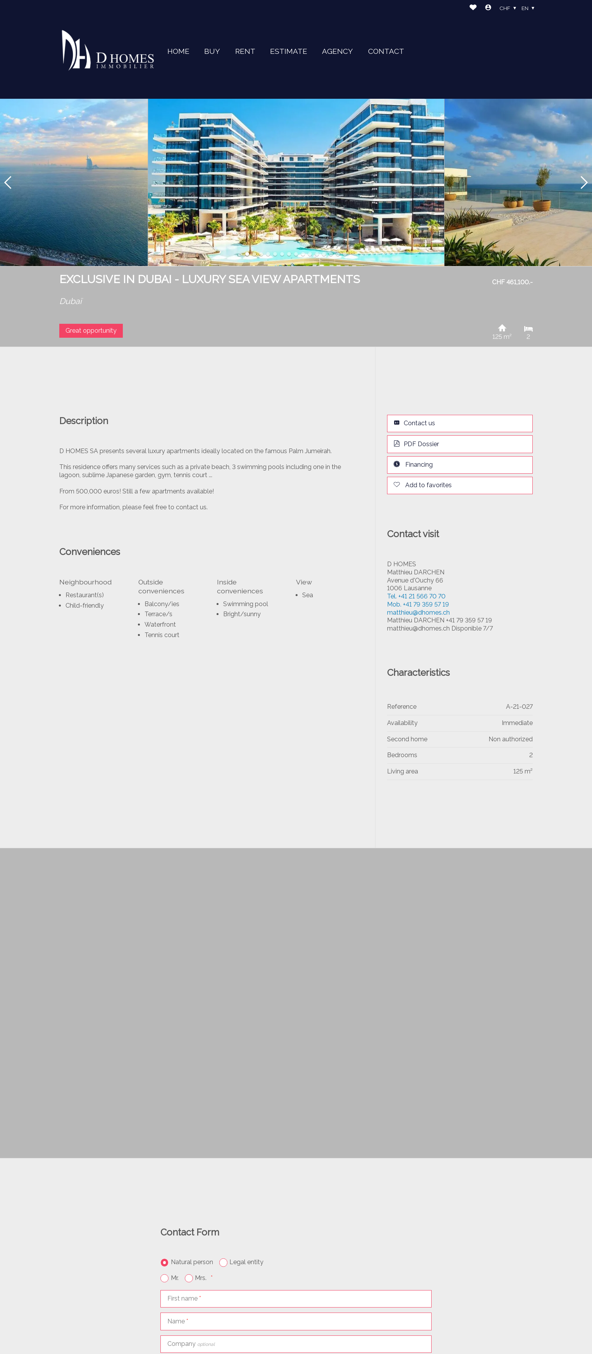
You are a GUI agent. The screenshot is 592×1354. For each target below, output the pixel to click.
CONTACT (386, 51)
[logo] (107, 49)
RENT (245, 51)
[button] (7, 182)
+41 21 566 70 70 (416, 596)
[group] (296, 182)
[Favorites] (473, 8)
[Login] (488, 8)
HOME (178, 51)
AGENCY (337, 51)
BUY (212, 51)
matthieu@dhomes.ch (418, 612)
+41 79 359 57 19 (418, 604)
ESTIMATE (288, 51)
